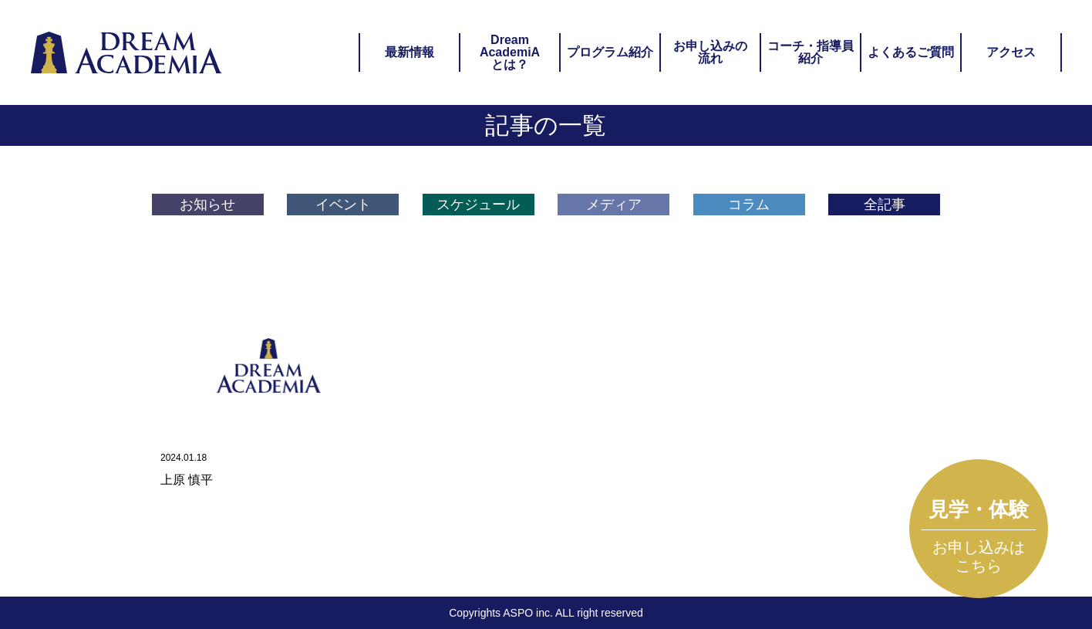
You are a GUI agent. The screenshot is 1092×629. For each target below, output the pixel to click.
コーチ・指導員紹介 (810, 52)
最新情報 (409, 52)
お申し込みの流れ (710, 52)
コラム (749, 204)
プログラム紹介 (610, 52)
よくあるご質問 (911, 52)
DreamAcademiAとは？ (510, 52)
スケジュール (478, 204)
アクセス (1011, 52)
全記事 (884, 204)
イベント (343, 204)
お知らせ (207, 204)
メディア (614, 204)
